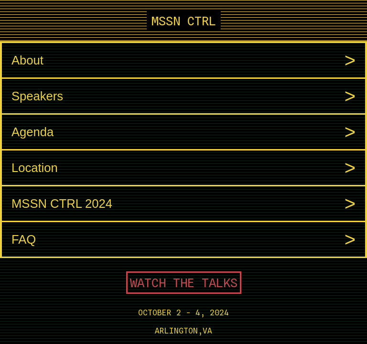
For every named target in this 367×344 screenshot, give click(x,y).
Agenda (183, 132)
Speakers (183, 96)
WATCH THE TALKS (183, 282)
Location (183, 168)
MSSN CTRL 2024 (183, 204)
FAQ (183, 239)
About (183, 60)
